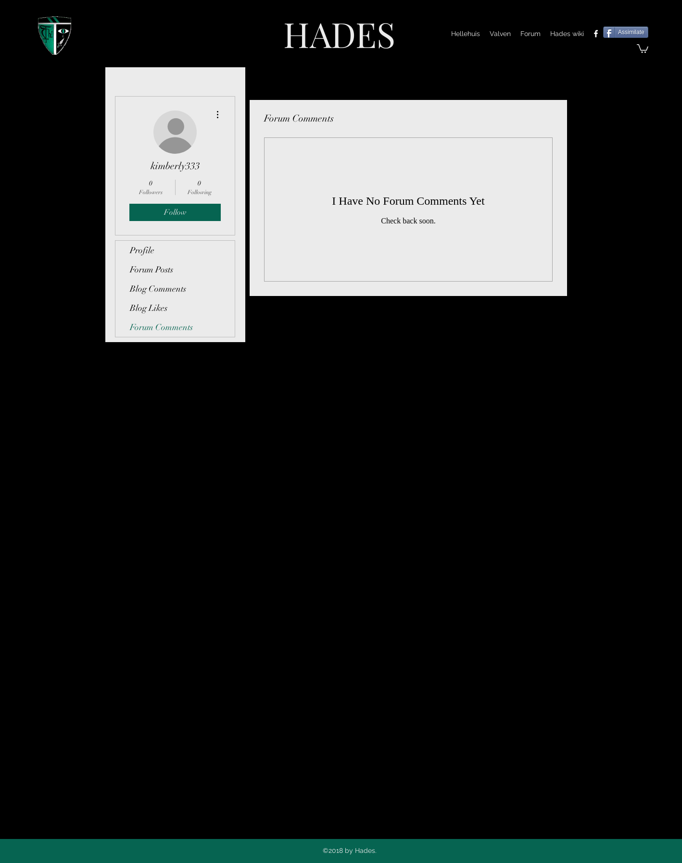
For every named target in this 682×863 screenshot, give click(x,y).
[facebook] (596, 33)
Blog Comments (158, 289)
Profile (142, 250)
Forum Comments (161, 327)
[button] (642, 48)
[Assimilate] (625, 32)
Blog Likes (148, 308)
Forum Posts (151, 269)
